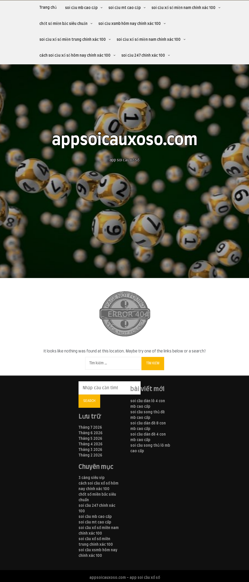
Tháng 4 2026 (91, 444)
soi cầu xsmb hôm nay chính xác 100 (129, 24)
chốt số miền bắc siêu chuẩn (63, 24)
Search (89, 400)
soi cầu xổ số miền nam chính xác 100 (183, 8)
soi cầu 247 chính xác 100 (143, 55)
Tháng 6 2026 (91, 433)
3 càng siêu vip (92, 478)
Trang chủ (48, 8)
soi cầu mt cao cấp (124, 8)
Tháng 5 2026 (90, 439)
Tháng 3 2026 (90, 450)
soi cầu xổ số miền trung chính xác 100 (72, 40)
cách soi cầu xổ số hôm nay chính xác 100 (74, 55)
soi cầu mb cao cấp (81, 8)
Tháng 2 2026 (90, 455)
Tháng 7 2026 (90, 427)
